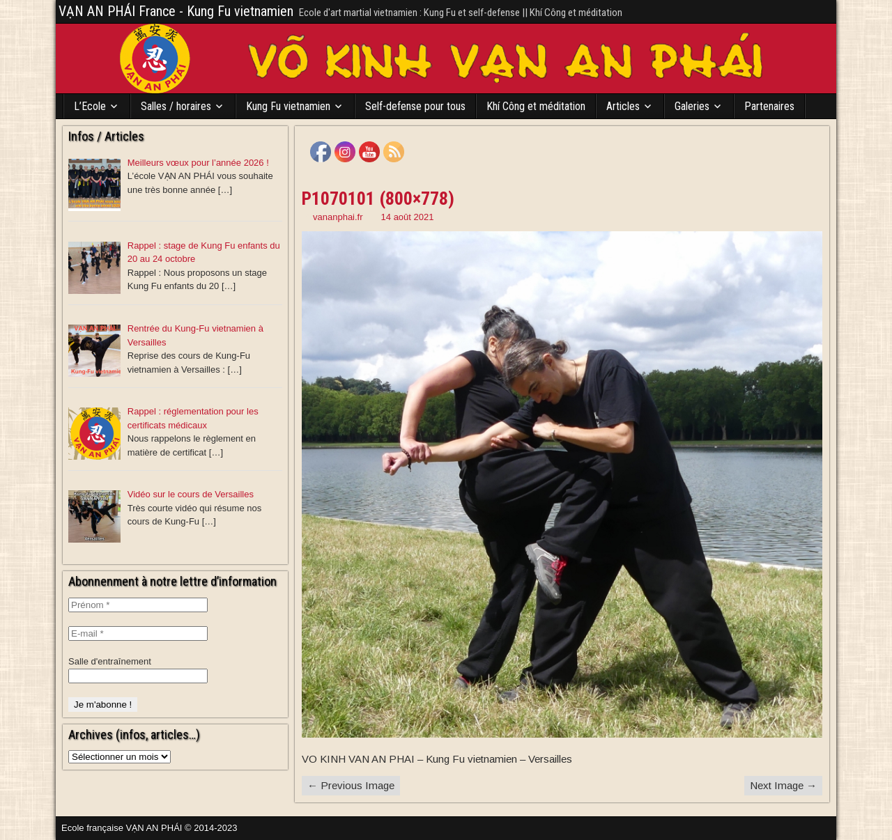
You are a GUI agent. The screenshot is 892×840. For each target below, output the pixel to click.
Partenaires (769, 106)
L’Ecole (90, 106)
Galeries (692, 106)
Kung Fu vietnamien (288, 106)
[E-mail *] (138, 633)
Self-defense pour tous (415, 106)
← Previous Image (350, 785)
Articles (623, 106)
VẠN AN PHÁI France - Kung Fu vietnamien (176, 11)
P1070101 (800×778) (378, 198)
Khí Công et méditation (535, 106)
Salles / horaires (176, 106)
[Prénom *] (138, 605)
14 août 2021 (407, 217)
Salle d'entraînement (109, 661)
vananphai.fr (338, 217)
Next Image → (783, 785)
